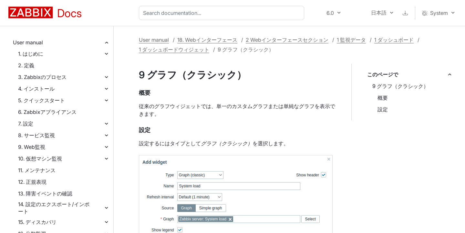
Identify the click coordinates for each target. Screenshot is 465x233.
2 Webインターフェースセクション (287, 40)
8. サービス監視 (36, 135)
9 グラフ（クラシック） (400, 86)
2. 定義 (26, 65)
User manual (28, 42)
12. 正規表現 (32, 182)
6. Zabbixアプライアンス (47, 112)
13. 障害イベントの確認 (45, 193)
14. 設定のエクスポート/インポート (53, 208)
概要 (382, 97)
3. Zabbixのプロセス (42, 77)
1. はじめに (30, 53)
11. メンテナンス (37, 170)
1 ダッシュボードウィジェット (174, 49)
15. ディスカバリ (37, 222)
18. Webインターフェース (207, 40)
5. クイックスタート (41, 100)
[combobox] (223, 13)
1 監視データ (351, 40)
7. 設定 (25, 123)
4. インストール (36, 88)
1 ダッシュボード (394, 40)
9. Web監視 (31, 147)
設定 (382, 109)
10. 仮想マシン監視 (40, 158)
